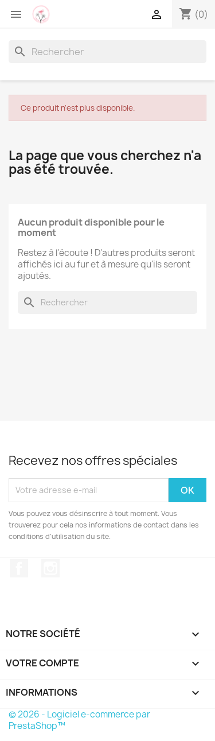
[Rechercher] (107, 51)
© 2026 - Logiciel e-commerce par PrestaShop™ (79, 720)
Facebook (19, 568)
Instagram (50, 568)
